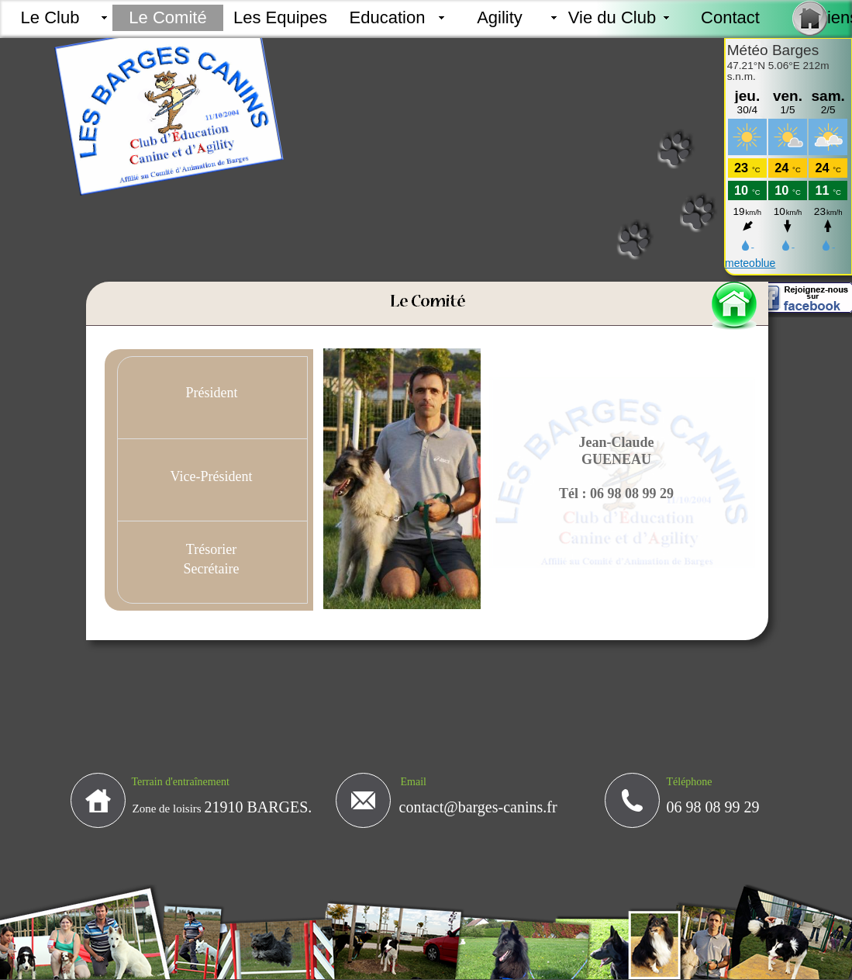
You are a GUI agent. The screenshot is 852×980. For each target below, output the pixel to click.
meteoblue (750, 263)
